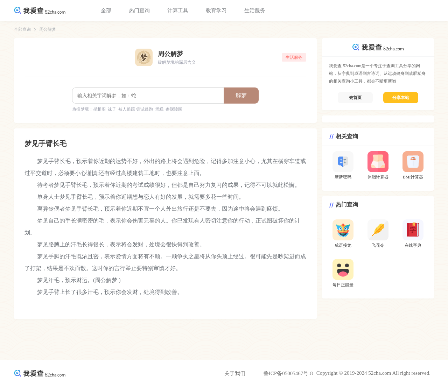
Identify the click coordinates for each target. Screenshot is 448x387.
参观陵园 (174, 109)
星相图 (99, 109)
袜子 (112, 109)
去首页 (355, 97)
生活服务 (254, 10)
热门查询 (139, 10)
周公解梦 (47, 29)
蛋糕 (159, 109)
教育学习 (216, 10)
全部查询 (22, 29)
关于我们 (234, 373)
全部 (106, 10)
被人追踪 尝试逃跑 (135, 109)
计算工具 (177, 10)
